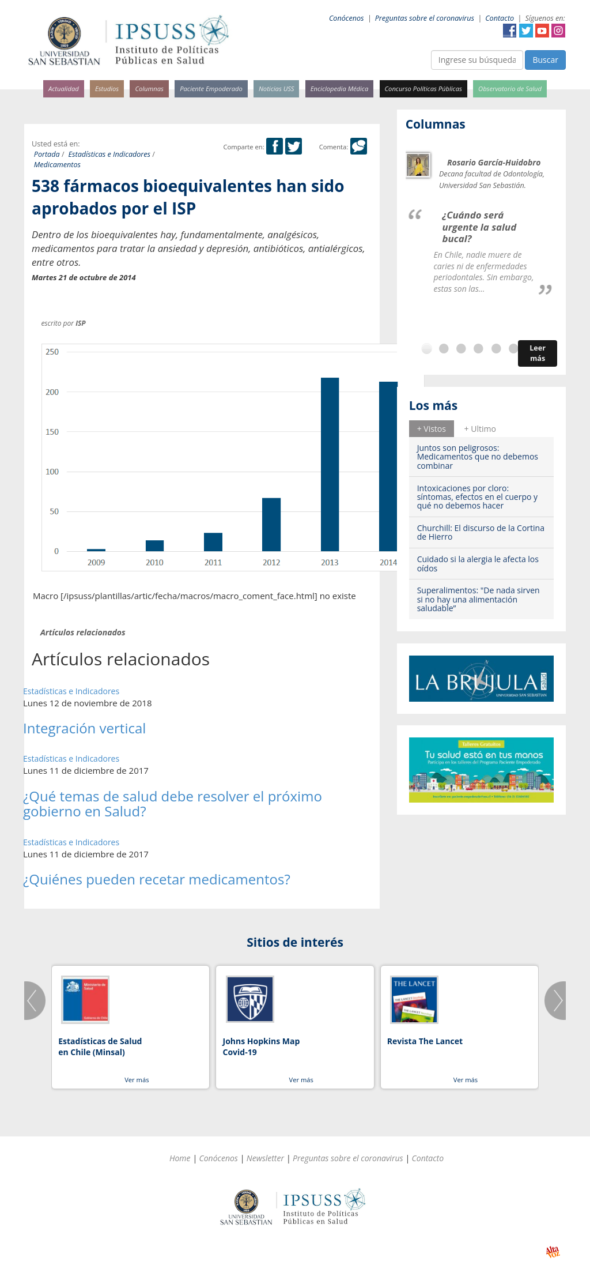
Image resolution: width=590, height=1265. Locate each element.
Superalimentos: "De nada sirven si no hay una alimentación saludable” (478, 599)
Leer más (538, 353)
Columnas (149, 88)
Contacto (499, 18)
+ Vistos (431, 428)
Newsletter (265, 1158)
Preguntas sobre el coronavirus (424, 18)
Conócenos (346, 18)
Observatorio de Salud (510, 88)
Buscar (545, 59)
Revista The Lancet (425, 1041)
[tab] (431, 428)
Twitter (526, 30)
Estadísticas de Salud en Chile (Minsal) (100, 1047)
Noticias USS (276, 88)
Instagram (558, 30)
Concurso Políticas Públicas (423, 88)
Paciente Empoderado (211, 88)
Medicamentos (57, 165)
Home (180, 1158)
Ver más (136, 1079)
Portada (47, 154)
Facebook (510, 30)
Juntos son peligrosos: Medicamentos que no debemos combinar (477, 456)
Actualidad (63, 88)
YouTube (542, 30)
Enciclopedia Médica (339, 88)
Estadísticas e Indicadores (110, 154)
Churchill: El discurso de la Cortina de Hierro (480, 532)
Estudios (107, 88)
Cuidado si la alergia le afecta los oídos (478, 563)
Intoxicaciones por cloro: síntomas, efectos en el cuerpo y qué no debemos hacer (477, 497)
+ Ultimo (480, 428)
